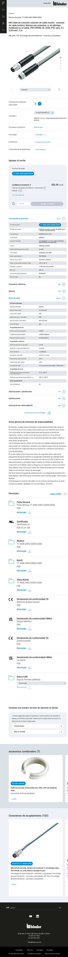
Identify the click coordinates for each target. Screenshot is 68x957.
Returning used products (52, 953)
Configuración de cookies (16, 953)
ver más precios (18, 195)
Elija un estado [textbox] (19, 732)
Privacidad (50, 950)
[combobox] (37, 726)
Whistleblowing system (34, 953)
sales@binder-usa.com (34, 942)
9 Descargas (40, 135)
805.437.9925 (35, 935)
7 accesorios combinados (42, 142)
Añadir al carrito (38, 127)
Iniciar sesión (19, 950)
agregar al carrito (47, 204)
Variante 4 (12, 116)
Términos (30, 950)
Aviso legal (40, 950)
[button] (3, 3)
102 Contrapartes (40, 149)
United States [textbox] (19, 726)
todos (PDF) (56, 494)
